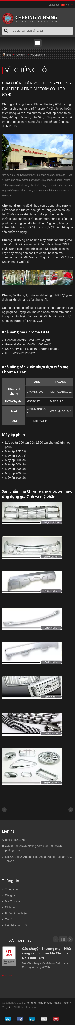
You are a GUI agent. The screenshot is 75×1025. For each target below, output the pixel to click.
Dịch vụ (10, 907)
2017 (9, 962)
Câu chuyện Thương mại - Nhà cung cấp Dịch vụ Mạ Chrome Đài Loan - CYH (46, 953)
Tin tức (9, 919)
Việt (65, 4)
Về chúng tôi (38, 54)
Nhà (8, 54)
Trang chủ (11, 889)
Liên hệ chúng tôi (16, 925)
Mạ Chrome (12, 901)
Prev (56, 939)
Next (70, 939)
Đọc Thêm (8, 975)
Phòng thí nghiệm (16, 913)
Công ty (20, 54)
